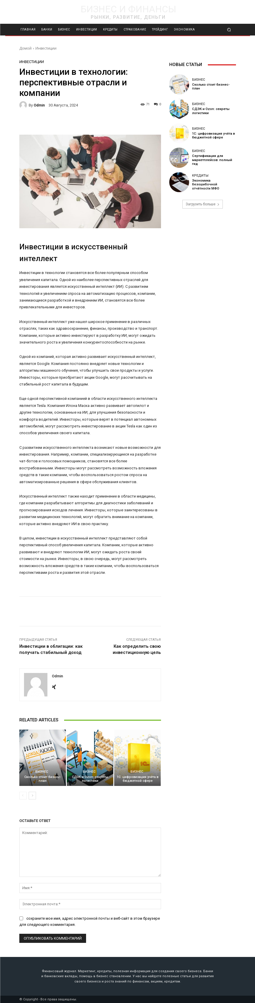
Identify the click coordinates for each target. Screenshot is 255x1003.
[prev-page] (23, 795)
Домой (25, 48)
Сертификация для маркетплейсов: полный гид (211, 160)
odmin (39, 105)
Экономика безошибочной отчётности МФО (213, 184)
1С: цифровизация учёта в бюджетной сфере (137, 779)
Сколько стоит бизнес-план (42, 779)
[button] (229, 29)
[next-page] (32, 795)
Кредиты (200, 177)
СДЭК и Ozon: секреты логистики (90, 779)
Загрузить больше (203, 204)
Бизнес (41, 771)
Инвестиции (46, 48)
